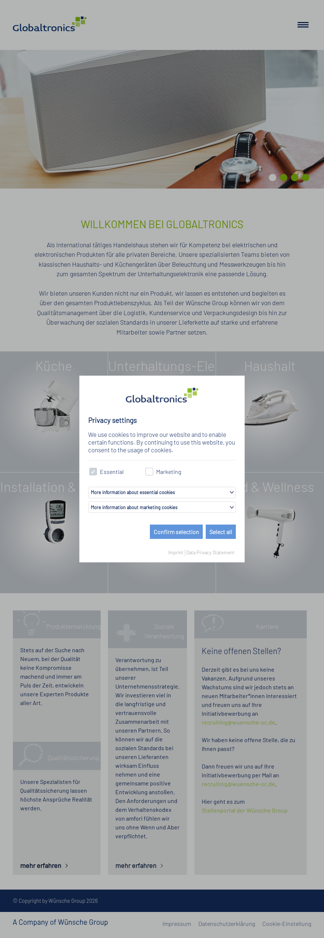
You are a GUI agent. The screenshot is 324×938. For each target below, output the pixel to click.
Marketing (163, 471)
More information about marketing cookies (134, 507)
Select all (220, 531)
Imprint (175, 552)
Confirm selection (176, 531)
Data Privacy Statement (210, 552)
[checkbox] (93, 471)
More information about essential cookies (133, 492)
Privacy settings (112, 420)
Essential (106, 471)
